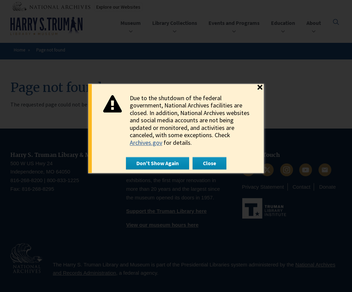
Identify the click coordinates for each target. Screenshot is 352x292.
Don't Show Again (157, 163)
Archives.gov (146, 143)
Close (209, 163)
